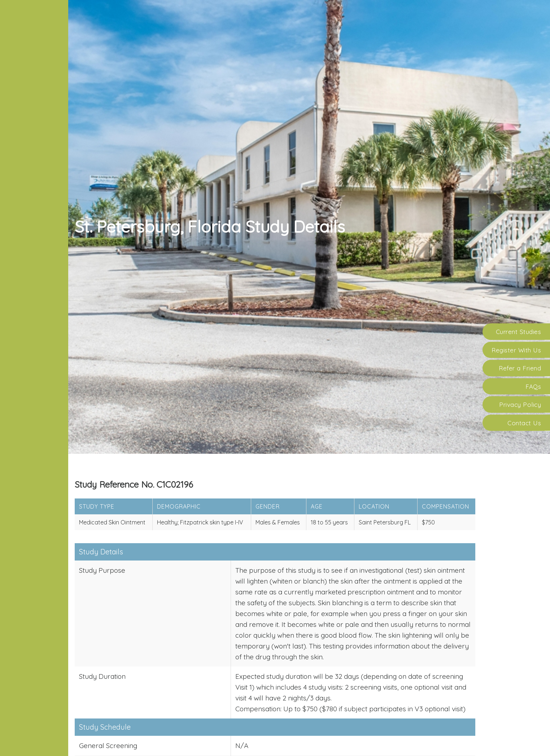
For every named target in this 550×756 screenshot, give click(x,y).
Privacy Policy (520, 404)
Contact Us (524, 422)
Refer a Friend (520, 368)
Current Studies (518, 331)
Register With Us (516, 349)
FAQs (533, 386)
